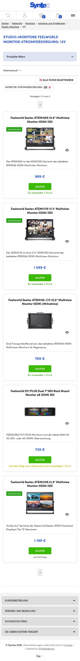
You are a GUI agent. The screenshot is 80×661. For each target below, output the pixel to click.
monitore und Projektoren (51, 23)
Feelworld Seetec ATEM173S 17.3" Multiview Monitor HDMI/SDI (40, 210)
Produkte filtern (16, 56)
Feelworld (17, 23)
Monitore (30, 23)
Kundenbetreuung (16, 600)
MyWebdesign (47, 648)
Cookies (68, 645)
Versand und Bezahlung (20, 611)
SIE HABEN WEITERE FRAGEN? (21, 632)
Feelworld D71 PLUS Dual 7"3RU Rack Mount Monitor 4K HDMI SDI (40, 393)
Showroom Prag (16, 621)
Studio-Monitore (10, 26)
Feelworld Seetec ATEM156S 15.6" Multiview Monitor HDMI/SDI (40, 119)
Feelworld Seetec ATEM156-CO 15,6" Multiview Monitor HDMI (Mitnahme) (40, 302)
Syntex (5, 23)
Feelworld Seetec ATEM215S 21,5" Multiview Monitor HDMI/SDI (40, 484)
